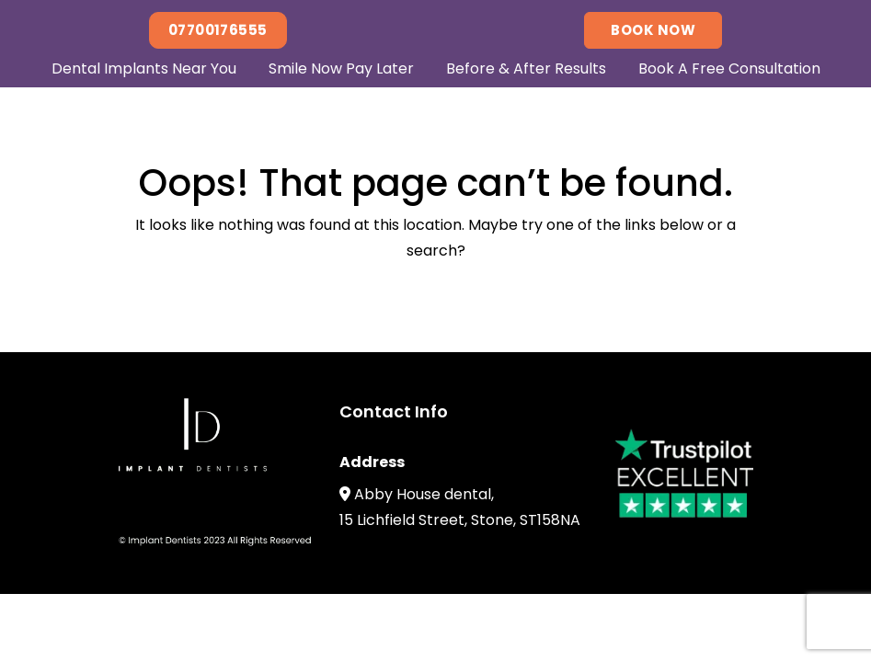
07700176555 (218, 30)
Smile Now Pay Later (341, 68)
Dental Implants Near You (144, 68)
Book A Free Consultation (729, 68)
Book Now (653, 30)
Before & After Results (526, 68)
